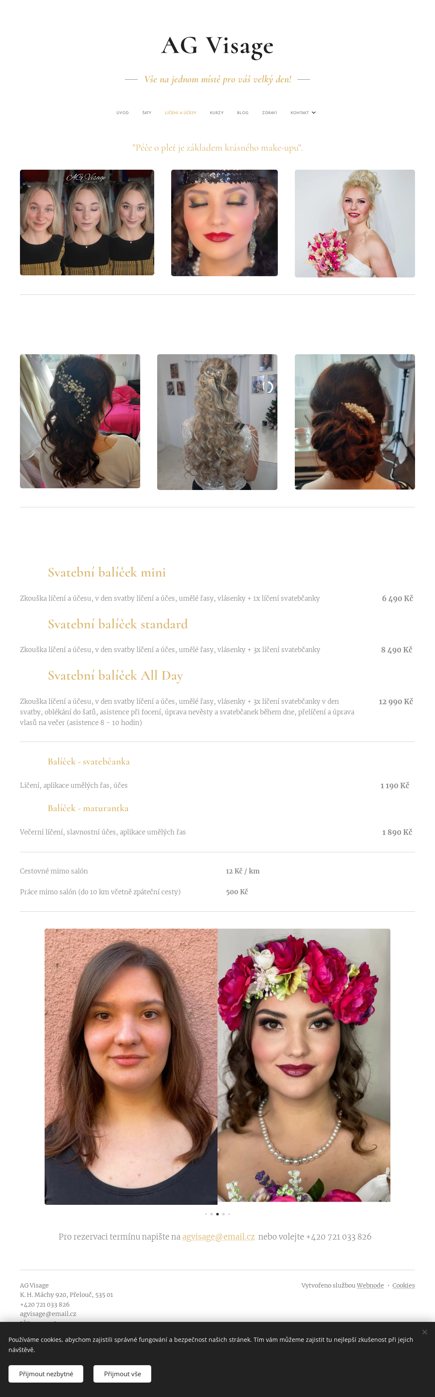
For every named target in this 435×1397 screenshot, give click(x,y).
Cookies (404, 1285)
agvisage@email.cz (218, 1237)
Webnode (370, 1285)
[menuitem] (175, 113)
